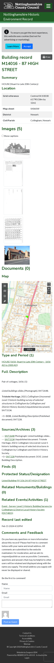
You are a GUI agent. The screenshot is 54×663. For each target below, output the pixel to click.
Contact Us (27, 633)
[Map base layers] (5, 290)
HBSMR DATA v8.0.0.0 (26, 655)
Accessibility (27, 638)
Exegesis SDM (31, 652)
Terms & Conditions (27, 636)
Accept (27, 46)
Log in (27, 658)
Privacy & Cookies (27, 641)
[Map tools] (5, 301)
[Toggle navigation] (48, 6)
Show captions (10, 135)
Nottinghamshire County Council (34, 647)
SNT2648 (10, 435)
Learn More (13, 46)
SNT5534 (10, 439)
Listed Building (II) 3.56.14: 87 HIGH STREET (24, 480)
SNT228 (10, 456)
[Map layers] (5, 285)
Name (5, 583)
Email (4, 592)
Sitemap (27, 644)
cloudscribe (42, 655)
